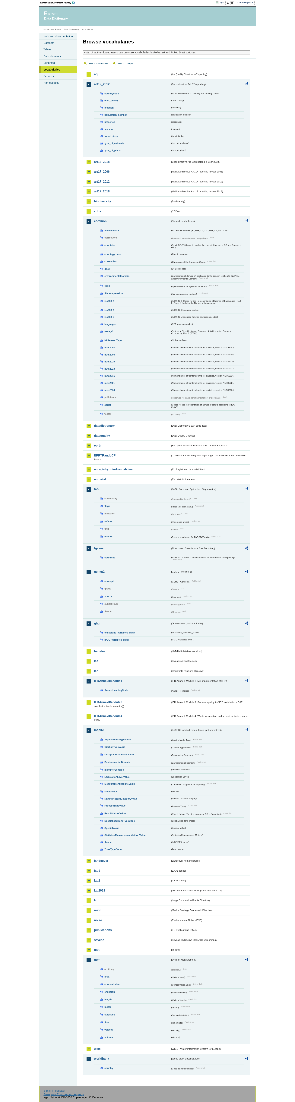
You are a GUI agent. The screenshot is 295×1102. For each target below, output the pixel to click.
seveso (99, 940)
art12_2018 (102, 161)
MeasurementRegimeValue (119, 783)
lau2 (97, 880)
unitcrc (108, 536)
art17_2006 (102, 171)
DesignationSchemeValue (119, 754)
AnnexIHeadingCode (116, 690)
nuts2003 (109, 347)
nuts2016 (109, 375)
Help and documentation (58, 36)
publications (103, 930)
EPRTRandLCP (105, 455)
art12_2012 (102, 84)
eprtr (97, 445)
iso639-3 (109, 310)
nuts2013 (109, 368)
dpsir (107, 268)
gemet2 (99, 571)
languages (110, 324)
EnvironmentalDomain (117, 762)
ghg (97, 623)
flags (107, 506)
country (108, 1068)
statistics (109, 1014)
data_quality (111, 100)
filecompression (113, 293)
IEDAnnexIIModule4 (108, 716)
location (109, 107)
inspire (99, 730)
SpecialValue (111, 828)
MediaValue (111, 791)
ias (96, 661)
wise (97, 1048)
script (107, 404)
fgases (99, 548)
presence (109, 122)
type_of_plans (112, 150)
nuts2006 (109, 354)
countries (109, 245)
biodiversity (102, 201)
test (96, 949)
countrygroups (112, 254)
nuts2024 (109, 390)
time (106, 1022)
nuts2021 (109, 383)
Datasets (48, 42)
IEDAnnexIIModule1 (108, 681)
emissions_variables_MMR (119, 632)
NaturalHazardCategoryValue (121, 798)
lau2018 (99, 890)
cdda (97, 211)
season (108, 129)
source (108, 596)
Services (48, 76)
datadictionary (104, 425)
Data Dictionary (71, 29)
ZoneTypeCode (113, 849)
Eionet (58, 29)
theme (108, 842)
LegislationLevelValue (117, 776)
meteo (108, 1007)
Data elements (52, 56)
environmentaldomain (116, 276)
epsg (107, 285)
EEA (58, 3)
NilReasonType (113, 340)
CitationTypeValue (114, 747)
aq (96, 74)
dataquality (102, 435)
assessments (111, 230)
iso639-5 (109, 317)
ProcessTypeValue (114, 805)
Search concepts (125, 63)
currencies (110, 261)
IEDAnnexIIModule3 (108, 702)
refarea (108, 521)
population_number (115, 114)
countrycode (111, 93)
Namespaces (51, 82)
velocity (108, 1029)
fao (96, 489)
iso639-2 (109, 301)
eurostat (100, 479)
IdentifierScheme (114, 769)
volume (108, 1037)
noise (98, 920)
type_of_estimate (114, 143)
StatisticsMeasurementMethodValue (124, 835)
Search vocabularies (98, 63)
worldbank (101, 1058)
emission (109, 991)
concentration (112, 984)
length (108, 999)
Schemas (49, 62)
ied (96, 671)
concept (109, 581)
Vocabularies (51, 69)
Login (221, 2)
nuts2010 (109, 361)
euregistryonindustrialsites (113, 469)
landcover (101, 860)
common (100, 221)
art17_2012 (102, 181)
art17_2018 (102, 191)
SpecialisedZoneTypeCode (119, 820)
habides (99, 651)
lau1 (97, 870)
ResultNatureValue (115, 813)
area (106, 976)
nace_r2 (108, 331)
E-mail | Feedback (54, 1090)
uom (97, 959)
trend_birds (111, 136)
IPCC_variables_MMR (116, 639)
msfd (97, 910)
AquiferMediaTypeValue (117, 739)
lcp (96, 900)
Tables (47, 49)
